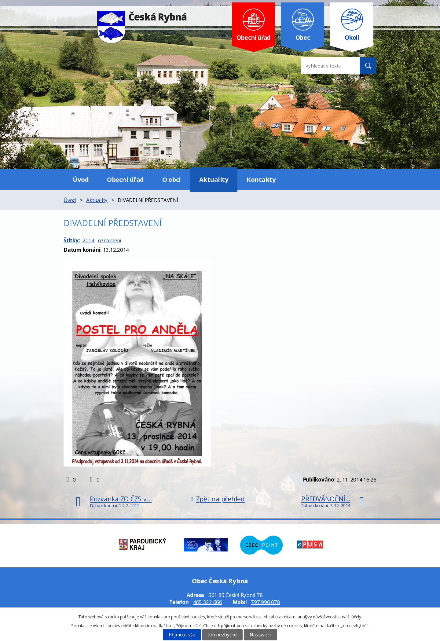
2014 (88, 240)
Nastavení (260, 635)
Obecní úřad (125, 179)
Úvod (81, 179)
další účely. (352, 617)
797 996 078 (265, 602)
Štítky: (72, 240)
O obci (171, 179)
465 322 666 (207, 602)
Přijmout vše (182, 635)
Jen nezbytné (222, 635)
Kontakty (261, 179)
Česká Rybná (142, 16)
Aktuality (214, 179)
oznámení (109, 240)
